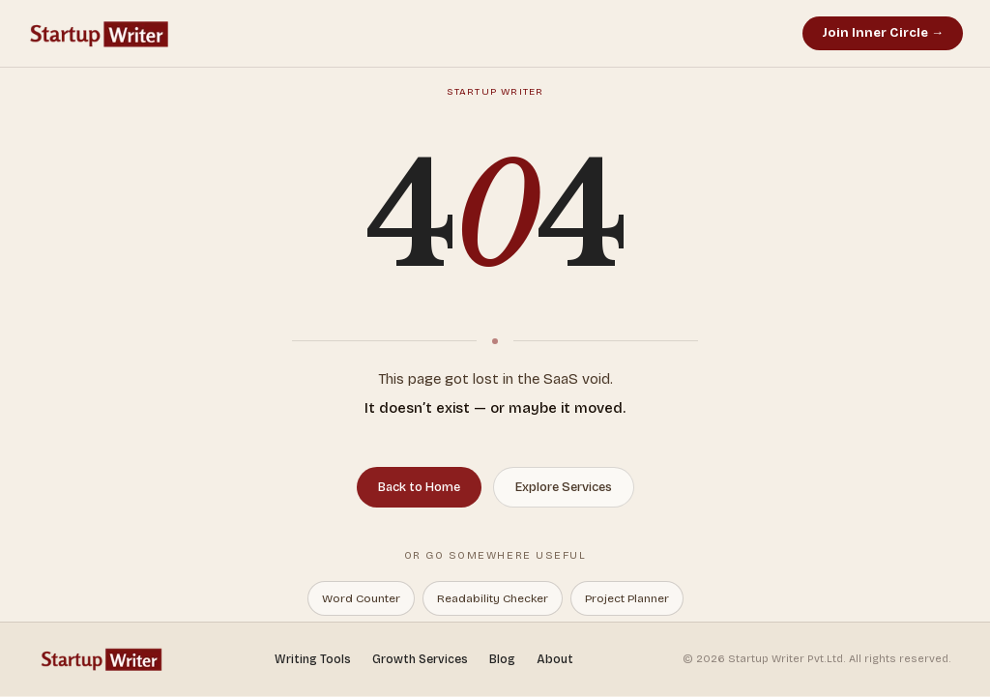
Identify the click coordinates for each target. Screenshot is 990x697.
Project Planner (627, 598)
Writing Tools (313, 659)
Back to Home (419, 487)
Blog (502, 659)
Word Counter (361, 598)
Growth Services (420, 659)
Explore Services (563, 487)
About (555, 659)
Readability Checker (492, 598)
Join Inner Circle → (883, 33)
